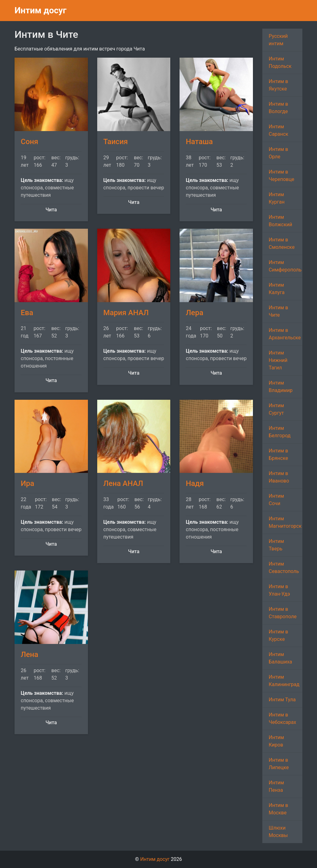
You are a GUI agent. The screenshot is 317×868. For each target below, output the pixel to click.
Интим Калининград (284, 680)
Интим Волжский (280, 220)
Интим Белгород (280, 431)
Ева (27, 312)
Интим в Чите (278, 311)
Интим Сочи (276, 499)
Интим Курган (276, 198)
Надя (195, 483)
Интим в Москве (278, 809)
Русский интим (278, 39)
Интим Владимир (281, 386)
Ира (27, 483)
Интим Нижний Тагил (278, 360)
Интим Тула (282, 700)
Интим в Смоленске (282, 243)
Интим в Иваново (279, 477)
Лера (194, 312)
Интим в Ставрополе (283, 612)
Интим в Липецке (279, 763)
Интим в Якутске (278, 85)
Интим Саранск (278, 130)
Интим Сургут (276, 409)
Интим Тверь (276, 545)
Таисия (115, 141)
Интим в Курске (278, 635)
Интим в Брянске (278, 454)
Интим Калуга (276, 288)
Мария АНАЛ (126, 312)
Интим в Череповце (281, 175)
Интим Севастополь (284, 567)
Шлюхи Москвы (278, 831)
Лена (29, 654)
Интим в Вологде (278, 107)
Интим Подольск (280, 62)
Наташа (199, 141)
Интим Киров (276, 741)
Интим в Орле (278, 153)
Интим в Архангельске (285, 334)
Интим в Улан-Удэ (279, 590)
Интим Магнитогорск (285, 522)
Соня (29, 141)
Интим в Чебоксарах (282, 718)
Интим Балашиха (280, 658)
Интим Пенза (276, 786)
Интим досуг (41, 10)
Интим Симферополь (285, 266)
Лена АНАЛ (123, 483)
